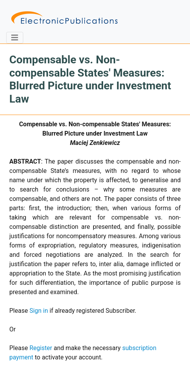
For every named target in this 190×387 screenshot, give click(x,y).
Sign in (38, 310)
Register (40, 348)
